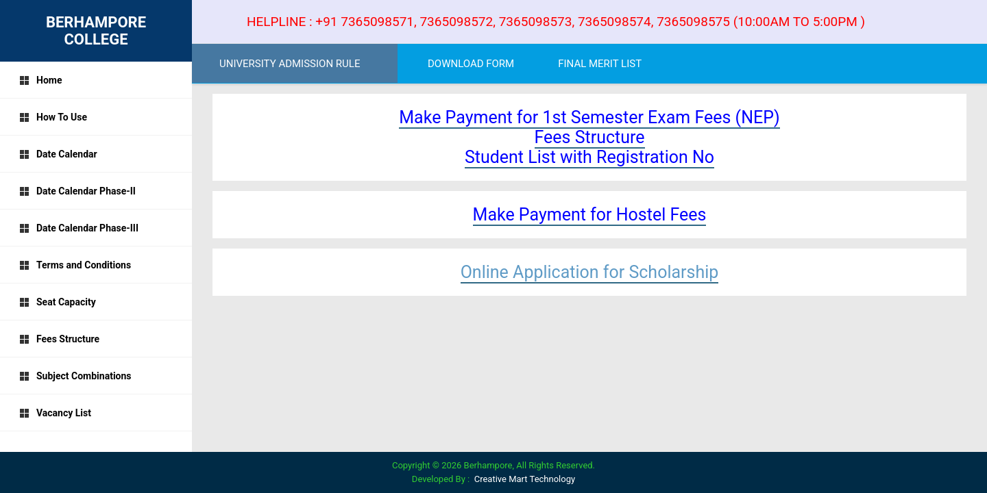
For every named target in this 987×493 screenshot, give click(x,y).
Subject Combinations (75, 375)
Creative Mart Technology (524, 479)
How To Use (53, 117)
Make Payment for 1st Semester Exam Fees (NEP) (589, 117)
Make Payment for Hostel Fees (590, 215)
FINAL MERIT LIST (600, 64)
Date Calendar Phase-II (77, 191)
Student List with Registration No (589, 157)
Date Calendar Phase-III (78, 228)
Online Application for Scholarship (590, 272)
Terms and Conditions (75, 265)
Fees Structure (59, 338)
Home (40, 80)
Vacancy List (55, 412)
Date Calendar (58, 154)
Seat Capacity (57, 301)
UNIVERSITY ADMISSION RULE (289, 64)
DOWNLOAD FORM (471, 64)
